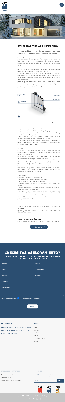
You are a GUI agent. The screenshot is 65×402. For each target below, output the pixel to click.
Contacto (37, 341)
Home (35, 327)
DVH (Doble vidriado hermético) (11, 380)
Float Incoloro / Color (8, 375)
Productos (37, 333)
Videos (36, 336)
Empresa (36, 330)
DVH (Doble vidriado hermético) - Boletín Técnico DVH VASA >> (38, 221)
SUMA (43, 396)
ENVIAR (32, 306)
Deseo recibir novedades (9, 299)
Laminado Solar (6, 378)
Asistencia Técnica (40, 338)
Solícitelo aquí (38, 227)
